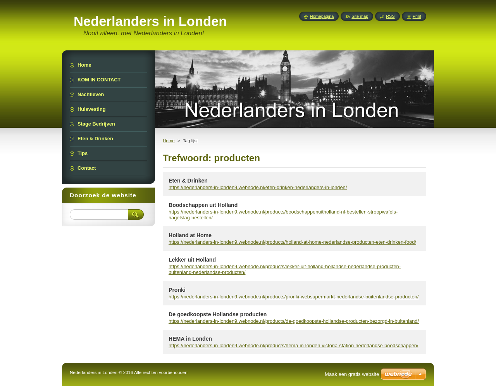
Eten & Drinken (188, 180)
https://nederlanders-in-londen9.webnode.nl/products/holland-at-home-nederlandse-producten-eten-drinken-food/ (292, 242)
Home (169, 140)
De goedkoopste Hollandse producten (218, 314)
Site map (359, 16)
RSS (390, 16)
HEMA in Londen (190, 339)
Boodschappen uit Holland (203, 205)
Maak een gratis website (352, 374)
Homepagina (322, 16)
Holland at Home (190, 235)
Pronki (177, 290)
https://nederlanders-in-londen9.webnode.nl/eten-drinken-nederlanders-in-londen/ (258, 187)
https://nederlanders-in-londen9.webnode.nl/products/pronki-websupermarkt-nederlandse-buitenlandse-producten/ (293, 297)
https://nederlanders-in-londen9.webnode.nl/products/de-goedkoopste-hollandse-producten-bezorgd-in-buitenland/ (294, 321)
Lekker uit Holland (192, 260)
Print (417, 16)
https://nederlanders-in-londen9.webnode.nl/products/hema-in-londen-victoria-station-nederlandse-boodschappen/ (293, 345)
